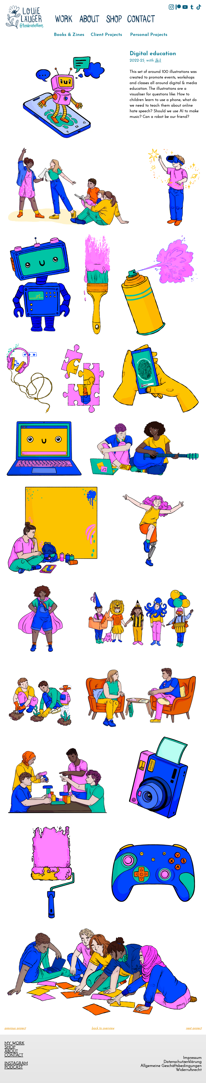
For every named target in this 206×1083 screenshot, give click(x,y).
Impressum (192, 1058)
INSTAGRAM (16, 1064)
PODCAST (13, 1068)
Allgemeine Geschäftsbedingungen (171, 1066)
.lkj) (158, 61)
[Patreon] (178, 7)
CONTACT (13, 1055)
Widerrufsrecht (189, 1070)
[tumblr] (192, 7)
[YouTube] (185, 7)
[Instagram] (171, 7)
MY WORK (14, 1043)
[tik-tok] (198, 7)
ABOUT (11, 1051)
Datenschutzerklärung (183, 1062)
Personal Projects (148, 35)
